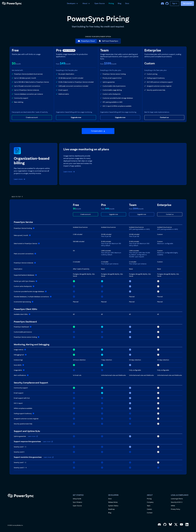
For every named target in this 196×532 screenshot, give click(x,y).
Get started (187, 3)
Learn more (19, 179)
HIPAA (173, 506)
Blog (119, 3)
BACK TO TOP (17, 197)
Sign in (174, 3)
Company (150, 502)
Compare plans (98, 131)
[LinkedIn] (186, 524)
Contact (149, 513)
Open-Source (99, 3)
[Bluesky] (170, 524)
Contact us (164, 117)
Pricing (111, 3)
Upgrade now (76, 117)
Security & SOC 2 (176, 502)
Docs (127, 3)
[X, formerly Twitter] (175, 524)
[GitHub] (167, 3)
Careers (149, 509)
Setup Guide (77, 499)
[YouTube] (181, 524)
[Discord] (162, 3)
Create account (32, 117)
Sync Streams (77, 502)
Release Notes (113, 502)
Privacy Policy (175, 509)
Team (148, 506)
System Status (113, 506)
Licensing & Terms (177, 499)
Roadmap (111, 509)
